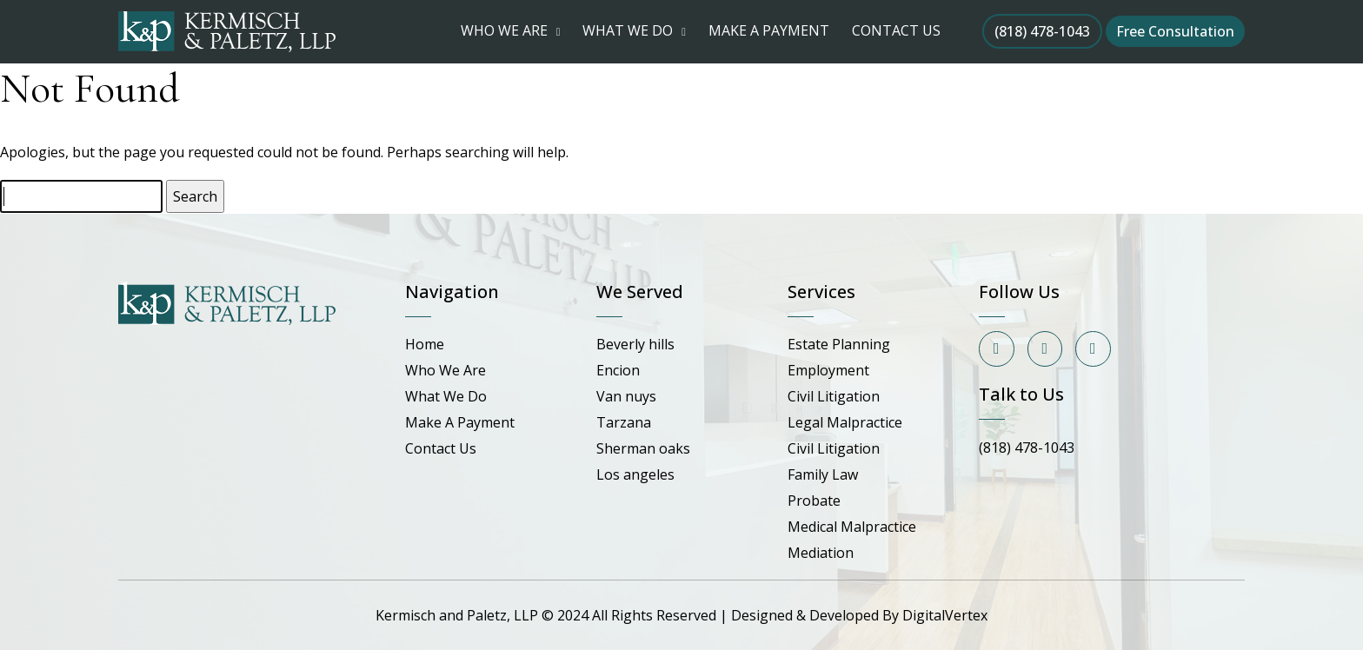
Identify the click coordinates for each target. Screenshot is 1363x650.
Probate (814, 500)
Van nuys (626, 396)
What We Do (446, 396)
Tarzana (623, 422)
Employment (828, 370)
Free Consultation (1175, 31)
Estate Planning (839, 344)
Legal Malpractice (845, 422)
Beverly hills (635, 344)
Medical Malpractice (852, 526)
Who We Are (445, 370)
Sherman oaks (643, 448)
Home (424, 344)
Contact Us (440, 448)
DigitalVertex (944, 615)
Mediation (821, 552)
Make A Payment (460, 422)
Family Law (823, 474)
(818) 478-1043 (1042, 31)
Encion (618, 370)
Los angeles (635, 474)
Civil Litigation (834, 396)
